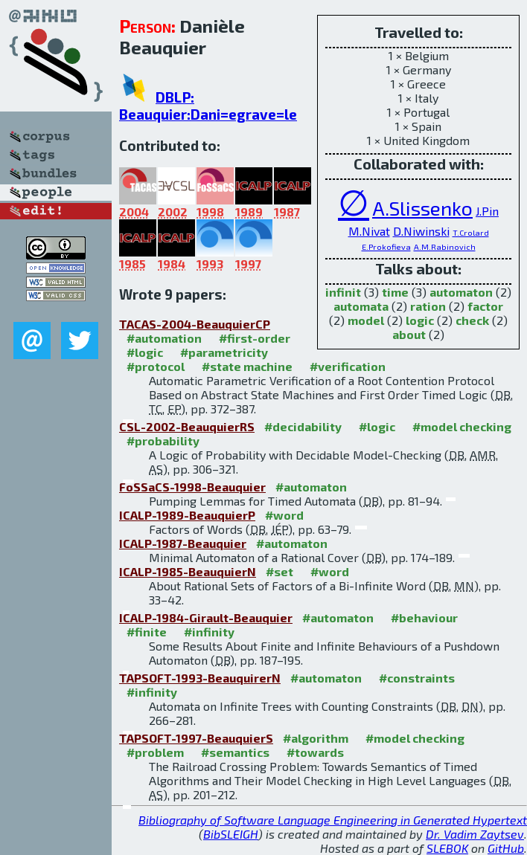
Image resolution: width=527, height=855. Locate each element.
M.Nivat (369, 231)
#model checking (461, 426)
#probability (163, 440)
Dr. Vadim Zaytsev (475, 834)
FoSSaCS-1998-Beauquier (192, 487)
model (366, 320)
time (395, 292)
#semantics (235, 752)
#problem (155, 752)
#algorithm (315, 738)
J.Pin (487, 211)
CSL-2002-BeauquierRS (187, 426)
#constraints (417, 678)
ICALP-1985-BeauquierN (187, 571)
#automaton (311, 487)
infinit (343, 292)
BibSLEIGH (230, 834)
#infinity (209, 632)
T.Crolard (471, 232)
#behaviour (424, 617)
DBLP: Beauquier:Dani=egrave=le (208, 105)
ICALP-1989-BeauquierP (187, 515)
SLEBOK (447, 848)
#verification (348, 366)
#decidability (303, 426)
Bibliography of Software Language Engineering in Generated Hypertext (332, 820)
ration (428, 306)
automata (361, 306)
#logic (145, 352)
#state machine (247, 366)
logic (420, 320)
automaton (461, 292)
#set (279, 571)
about (409, 334)
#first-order (254, 338)
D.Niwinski (421, 231)
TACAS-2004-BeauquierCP (194, 324)
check (472, 320)
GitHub (506, 848)
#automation (164, 338)
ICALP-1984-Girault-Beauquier (206, 617)
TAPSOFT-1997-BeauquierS (196, 738)
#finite (147, 632)
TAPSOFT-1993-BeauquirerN (200, 678)
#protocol (156, 366)
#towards (315, 752)
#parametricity (224, 352)
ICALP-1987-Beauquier (182, 543)
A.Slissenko (422, 207)
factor (485, 306)
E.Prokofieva (386, 246)
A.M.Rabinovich (445, 246)
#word (284, 515)
